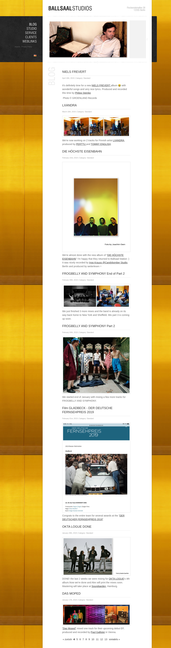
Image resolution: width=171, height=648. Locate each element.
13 (106, 639)
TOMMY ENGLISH (101, 144)
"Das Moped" (69, 628)
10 (93, 639)
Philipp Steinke (83, 93)
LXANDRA (69, 105)
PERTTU (81, 144)
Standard (86, 78)
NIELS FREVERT (74, 72)
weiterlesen (93, 266)
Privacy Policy (26, 47)
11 (97, 639)
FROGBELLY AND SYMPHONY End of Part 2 (93, 273)
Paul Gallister (98, 632)
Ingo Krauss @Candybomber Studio (108, 262)
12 (101, 639)
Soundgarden (99, 586)
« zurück (67, 639)
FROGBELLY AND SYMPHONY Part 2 (88, 326)
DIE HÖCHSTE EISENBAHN (82, 151)
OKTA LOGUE (116, 578)
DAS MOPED (71, 593)
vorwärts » (114, 639)
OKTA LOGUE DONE (77, 526)
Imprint (17, 47)
